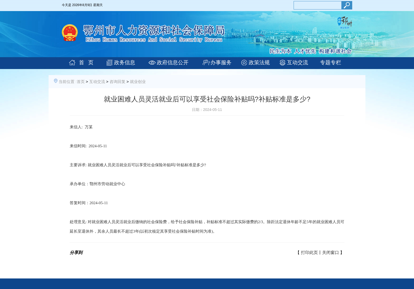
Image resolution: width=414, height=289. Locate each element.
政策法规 (259, 62)
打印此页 (309, 252)
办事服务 (221, 62)
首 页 (86, 62)
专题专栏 (330, 62)
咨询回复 (117, 81)
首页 (81, 81)
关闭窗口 (330, 252)
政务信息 (124, 62)
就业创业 (138, 81)
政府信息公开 (173, 62)
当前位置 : (68, 81)
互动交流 (297, 62)
